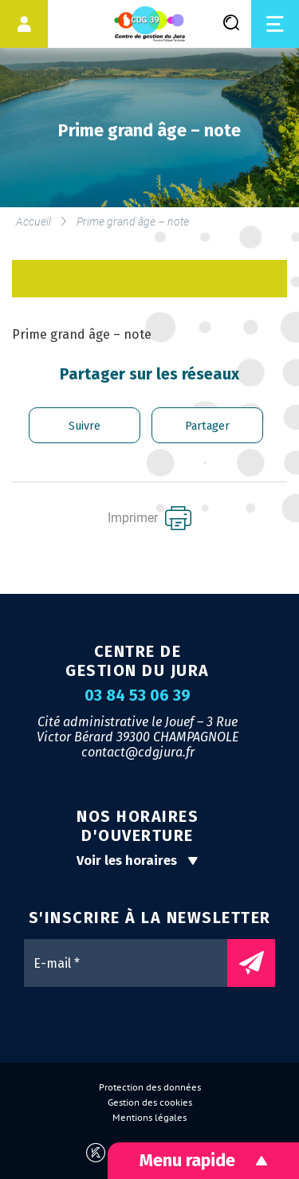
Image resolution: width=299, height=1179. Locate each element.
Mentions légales (149, 1117)
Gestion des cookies (150, 1102)
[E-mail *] (133, 963)
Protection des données (150, 1087)
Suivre (84, 426)
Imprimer (149, 518)
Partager (207, 426)
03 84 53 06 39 (138, 696)
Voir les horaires (138, 860)
